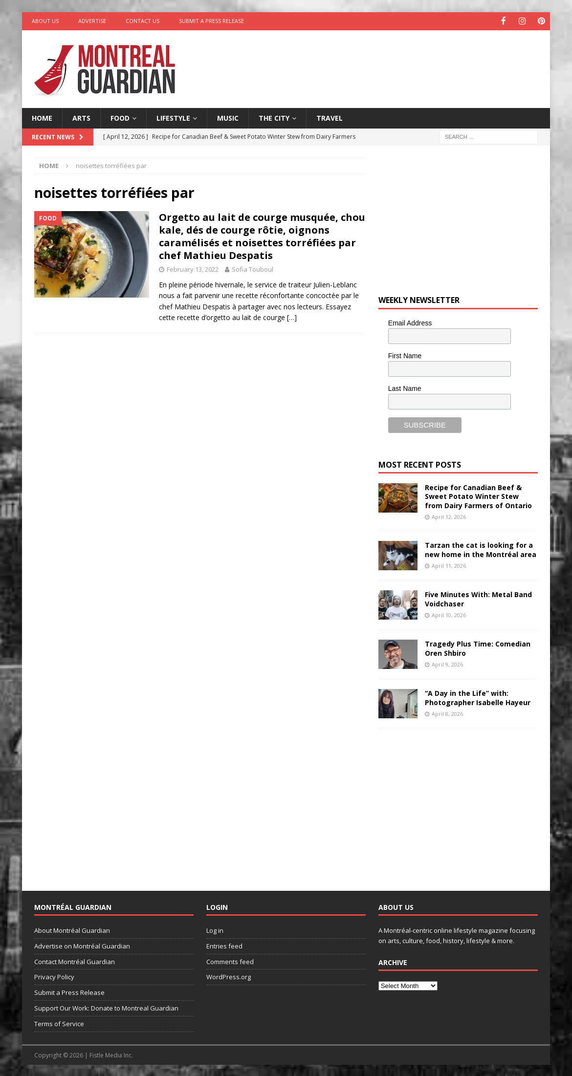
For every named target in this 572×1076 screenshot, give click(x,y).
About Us (45, 20)
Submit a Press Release (211, 20)
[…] (292, 317)
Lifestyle (173, 117)
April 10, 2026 (449, 614)
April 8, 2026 (447, 712)
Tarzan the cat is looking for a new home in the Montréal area (480, 549)
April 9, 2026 (447, 663)
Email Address (410, 322)
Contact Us (142, 20)
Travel (329, 117)
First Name (404, 355)
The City (274, 117)
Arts (81, 117)
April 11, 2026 (449, 564)
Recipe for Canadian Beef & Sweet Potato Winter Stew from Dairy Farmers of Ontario (478, 495)
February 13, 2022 (193, 268)
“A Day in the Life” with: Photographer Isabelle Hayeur (477, 697)
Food (120, 117)
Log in (214, 929)
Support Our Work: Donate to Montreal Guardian (106, 1007)
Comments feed (230, 960)
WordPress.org (228, 976)
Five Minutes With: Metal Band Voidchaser (478, 598)
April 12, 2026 (449, 515)
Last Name (404, 387)
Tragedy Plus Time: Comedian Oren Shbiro (477, 648)
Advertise (92, 20)
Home (42, 117)
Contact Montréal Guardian (74, 960)
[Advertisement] (380, 61)
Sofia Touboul (252, 268)
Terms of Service (59, 1022)
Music (228, 117)
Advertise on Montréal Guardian (82, 945)
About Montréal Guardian (72, 929)
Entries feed (224, 945)
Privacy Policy (54, 976)
